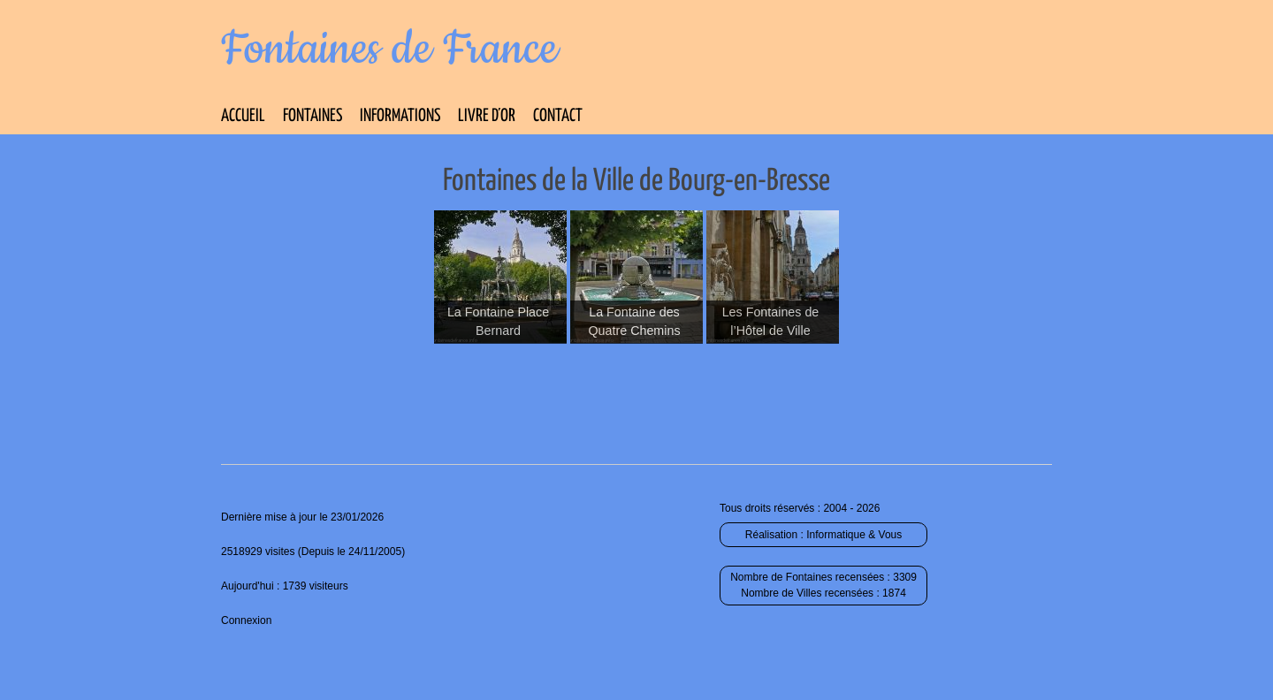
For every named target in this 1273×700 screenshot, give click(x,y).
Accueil (243, 116)
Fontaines (312, 116)
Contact (558, 116)
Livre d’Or (486, 116)
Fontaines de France (389, 49)
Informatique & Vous (854, 535)
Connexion (246, 620)
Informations (400, 116)
